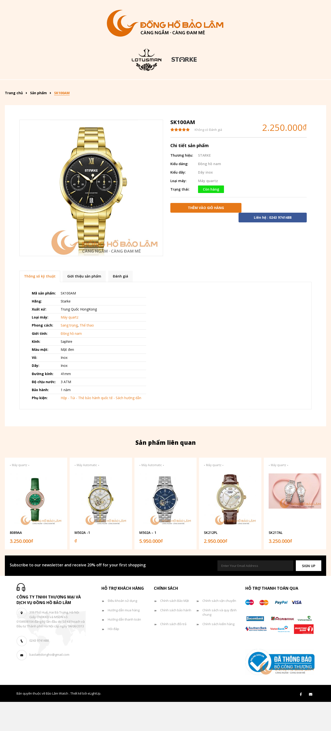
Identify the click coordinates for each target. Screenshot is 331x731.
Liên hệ (165, 101)
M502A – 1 (147, 562)
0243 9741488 (39, 669)
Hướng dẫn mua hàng (124, 639)
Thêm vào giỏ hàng (206, 237)
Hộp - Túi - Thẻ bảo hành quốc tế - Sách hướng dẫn (101, 427)
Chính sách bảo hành (175, 639)
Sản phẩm (74, 86)
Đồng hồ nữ (188, 86)
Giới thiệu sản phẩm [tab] (84, 305)
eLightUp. (94, 722)
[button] (308, 594)
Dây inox (205, 201)
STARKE (204, 184)
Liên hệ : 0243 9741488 (272, 246)
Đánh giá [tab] (120, 305)
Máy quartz (208, 210)
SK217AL (275, 562)
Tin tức (259, 86)
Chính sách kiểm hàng (218, 653)
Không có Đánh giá (208, 159)
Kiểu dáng (110, 86)
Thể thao (87, 354)
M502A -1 (82, 562)
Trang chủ (41, 86)
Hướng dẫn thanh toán (124, 649)
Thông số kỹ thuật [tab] (40, 305)
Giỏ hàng (289, 86)
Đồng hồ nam (150, 86)
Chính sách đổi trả (173, 653)
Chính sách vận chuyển (219, 630)
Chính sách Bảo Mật (174, 630)
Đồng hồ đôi (226, 86)
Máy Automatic (87, 494)
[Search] (310, 85)
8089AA (16, 562)
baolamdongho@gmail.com (49, 684)
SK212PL (210, 562)
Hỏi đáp (113, 658)
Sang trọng (69, 354)
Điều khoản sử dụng (122, 630)
